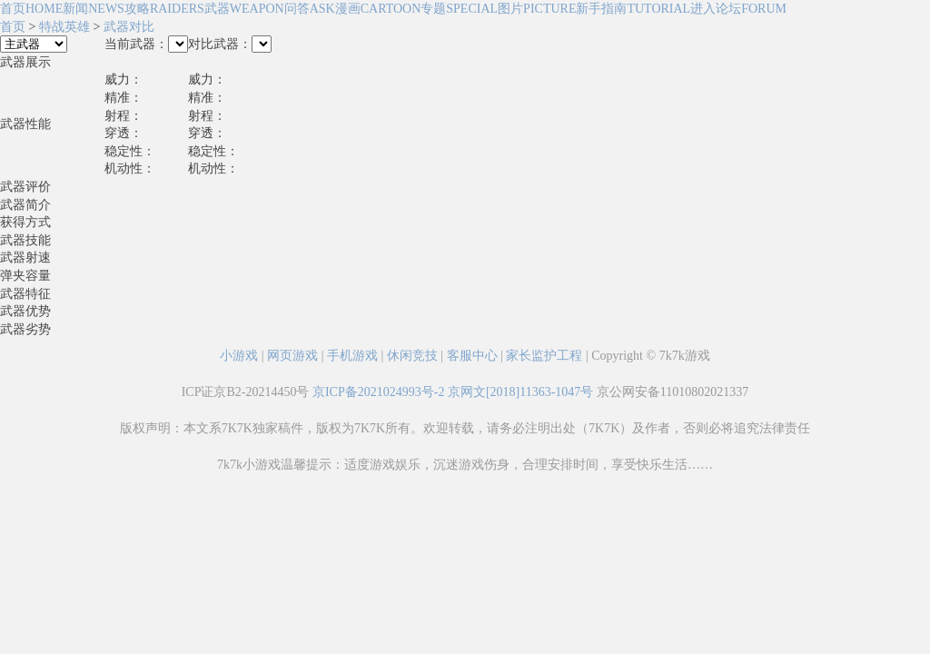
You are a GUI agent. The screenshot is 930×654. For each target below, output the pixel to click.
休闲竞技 (412, 355)
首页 (31, 8)
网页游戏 (292, 355)
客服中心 (472, 355)
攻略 (164, 8)
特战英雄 (64, 27)
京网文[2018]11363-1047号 (520, 392)
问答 (309, 8)
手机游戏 (352, 355)
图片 (537, 8)
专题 (459, 8)
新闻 (93, 8)
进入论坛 (738, 8)
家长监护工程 (544, 355)
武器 (244, 8)
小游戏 (239, 355)
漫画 (378, 8)
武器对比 (129, 27)
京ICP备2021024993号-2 (378, 392)
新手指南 (633, 8)
